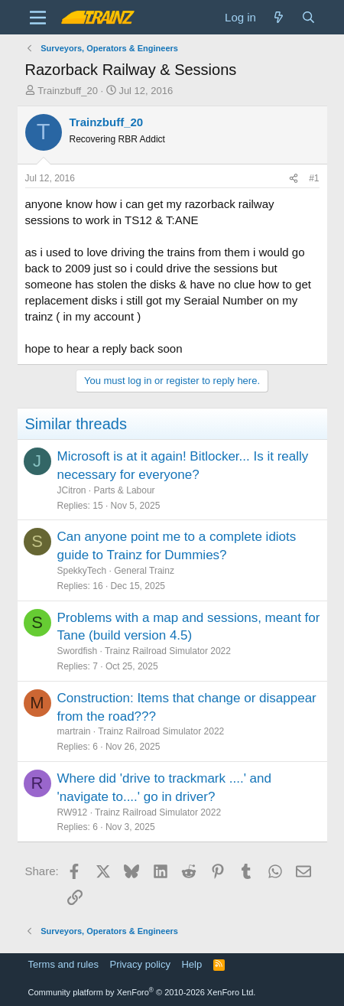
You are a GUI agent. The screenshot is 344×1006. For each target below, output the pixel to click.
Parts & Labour (124, 490)
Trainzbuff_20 (67, 90)
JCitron (71, 490)
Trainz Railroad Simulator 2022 (168, 651)
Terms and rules (63, 964)
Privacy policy (139, 964)
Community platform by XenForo (142, 992)
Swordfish (77, 651)
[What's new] (279, 17)
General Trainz (144, 570)
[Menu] (39, 17)
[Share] (293, 178)
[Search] (308, 17)
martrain (74, 731)
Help (191, 964)
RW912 (72, 812)
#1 (314, 178)
